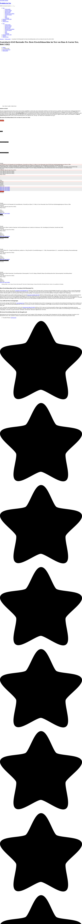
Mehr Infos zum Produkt (5, 187)
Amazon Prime (5, 21)
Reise (6, 17)
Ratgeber (4, 20)
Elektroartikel (7, 9)
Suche (1, 5)
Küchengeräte (13, 317)
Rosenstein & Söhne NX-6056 (29, 307)
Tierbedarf (7, 18)
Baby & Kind (7, 12)
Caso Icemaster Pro (20, 303)
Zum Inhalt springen (4, 0)
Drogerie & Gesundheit (9, 13)
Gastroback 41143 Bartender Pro (21, 290)
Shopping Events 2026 (6, 19)
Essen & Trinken (8, 10)
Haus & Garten (8, 11)
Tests (3, 8)
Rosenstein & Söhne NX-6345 (33, 294)
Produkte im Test (5, 3)
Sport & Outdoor (8, 14)
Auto (6, 15)
